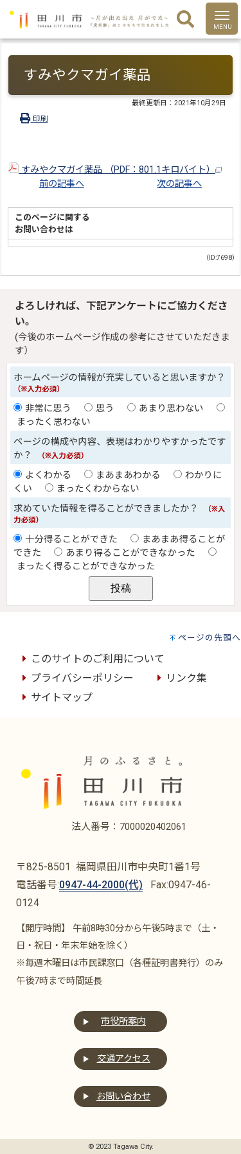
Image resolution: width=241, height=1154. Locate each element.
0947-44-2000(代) (101, 885)
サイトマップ (55, 697)
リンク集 (180, 678)
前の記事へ (61, 183)
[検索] (185, 20)
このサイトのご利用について (91, 659)
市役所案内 (123, 1021)
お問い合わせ (123, 1096)
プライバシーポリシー (76, 678)
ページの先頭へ (209, 637)
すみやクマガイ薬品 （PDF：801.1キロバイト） (115, 169)
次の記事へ (179, 183)
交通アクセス (123, 1058)
